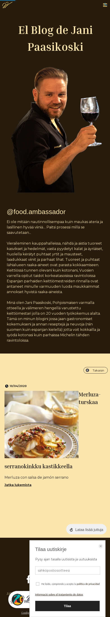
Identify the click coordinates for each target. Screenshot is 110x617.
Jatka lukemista (17, 485)
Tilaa (67, 606)
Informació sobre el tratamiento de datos (59, 594)
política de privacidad (88, 583)
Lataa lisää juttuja (89, 530)
